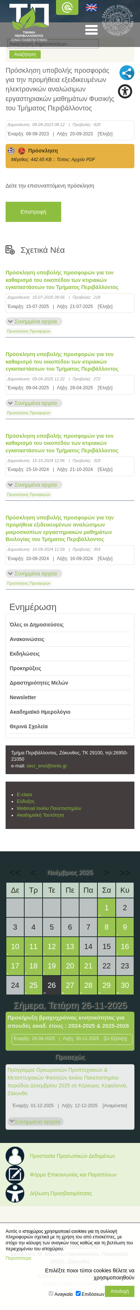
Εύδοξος (26, 801)
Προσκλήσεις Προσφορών (28, 331)
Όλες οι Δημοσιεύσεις (36, 625)
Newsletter (23, 697)
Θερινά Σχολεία (29, 726)
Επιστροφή (33, 212)
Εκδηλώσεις (25, 654)
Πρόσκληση (32, 151)
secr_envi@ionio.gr (47, 766)
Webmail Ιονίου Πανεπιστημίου (49, 808)
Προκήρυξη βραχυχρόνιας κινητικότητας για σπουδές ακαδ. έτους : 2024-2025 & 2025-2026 (68, 1021)
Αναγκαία (64, 1294)
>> (124, 872)
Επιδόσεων (93, 1294)
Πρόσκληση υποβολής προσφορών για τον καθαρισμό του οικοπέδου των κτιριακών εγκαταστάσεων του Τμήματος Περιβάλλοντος (62, 280)
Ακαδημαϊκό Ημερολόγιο (40, 712)
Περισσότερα (18, 1258)
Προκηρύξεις (25, 668)
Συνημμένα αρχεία (36, 321)
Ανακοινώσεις (27, 639)
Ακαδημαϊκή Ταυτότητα (40, 815)
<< (15, 872)
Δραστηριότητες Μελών (39, 683)
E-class (24, 794)
